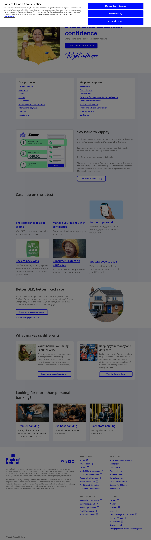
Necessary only (115, 13)
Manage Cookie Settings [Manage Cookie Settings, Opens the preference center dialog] (115, 6)
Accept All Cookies (115, 21)
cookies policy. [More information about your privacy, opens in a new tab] (9, 16)
